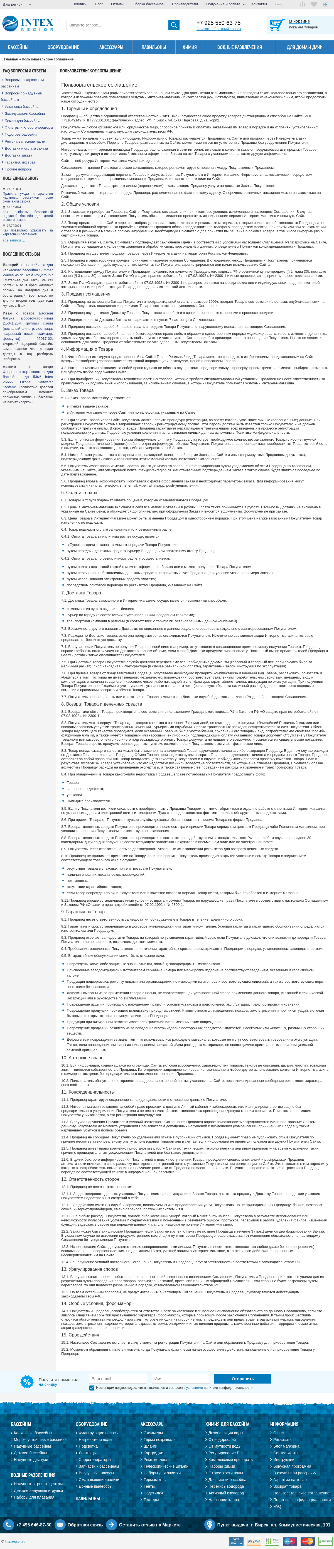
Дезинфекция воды (225, 1433)
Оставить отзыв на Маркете (150, 1525)
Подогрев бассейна (21, 134)
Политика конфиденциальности (302, 1499)
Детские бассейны (30, 1453)
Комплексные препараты (231, 1459)
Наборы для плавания (34, 1497)
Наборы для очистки (162, 1473)
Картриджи (153, 1453)
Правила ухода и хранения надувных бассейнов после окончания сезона (28, 197)
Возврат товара (287, 1486)
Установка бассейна (21, 106)
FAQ (279, 4)
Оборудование (63, 47)
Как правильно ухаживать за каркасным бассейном (28, 232)
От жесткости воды (225, 1473)
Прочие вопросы (19, 169)
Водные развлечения (239, 47)
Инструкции (283, 1459)
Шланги (150, 1446)
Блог (99, 4)
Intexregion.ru (15, 1541)
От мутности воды (224, 1446)
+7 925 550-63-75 (218, 23)
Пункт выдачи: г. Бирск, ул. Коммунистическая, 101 (273, 1525)
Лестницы (88, 1453)
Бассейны (18, 47)
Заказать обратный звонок (219, 29)
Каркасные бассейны (33, 1433)
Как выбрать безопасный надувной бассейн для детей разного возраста (28, 216)
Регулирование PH (225, 1453)
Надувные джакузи (31, 1459)
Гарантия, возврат (20, 162)
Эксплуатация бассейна (25, 113)
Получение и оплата (223, 4)
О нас (278, 1433)
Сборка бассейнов (148, 4)
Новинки (79, 4)
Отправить (243, 1378)
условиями (194, 1388)
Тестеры (151, 1499)
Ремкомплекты (157, 1459)
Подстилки (153, 1493)
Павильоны (154, 47)
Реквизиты (283, 1439)
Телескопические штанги (166, 1466)
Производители (185, 4)
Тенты (149, 1486)
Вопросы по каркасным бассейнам (22, 83)
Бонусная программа (292, 1466)
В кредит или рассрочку (294, 1473)
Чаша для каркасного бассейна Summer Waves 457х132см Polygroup (28, 270)
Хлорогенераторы (95, 1459)
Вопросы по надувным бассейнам (22, 96)
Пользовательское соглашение (301, 1493)
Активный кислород (226, 1493)
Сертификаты (285, 1453)
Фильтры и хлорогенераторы (29, 127)
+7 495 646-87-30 (33, 1525)
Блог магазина (286, 1446)
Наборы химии (221, 1466)
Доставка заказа (18, 155)
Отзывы (117, 4)
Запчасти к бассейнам (99, 1466)
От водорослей (222, 1439)
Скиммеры (153, 1433)
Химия (190, 47)
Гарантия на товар (290, 1479)
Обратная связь (85, 1525)
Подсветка (88, 1446)
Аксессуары (111, 47)
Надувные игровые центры (38, 1484)
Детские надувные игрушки (38, 1490)
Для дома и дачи (305, 47)
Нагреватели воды (95, 1439)
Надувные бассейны (32, 1446)
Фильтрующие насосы (99, 1433)
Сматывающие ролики (99, 1479)
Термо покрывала (160, 1439)
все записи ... (14, 240)
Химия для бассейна (22, 120)
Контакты (259, 4)
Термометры (155, 1479)
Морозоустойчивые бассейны (40, 1439)
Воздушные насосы (96, 1473)
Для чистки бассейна (227, 1479)
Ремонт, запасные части (25, 141)
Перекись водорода (226, 1486)
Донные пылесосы (95, 1486)
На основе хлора (223, 1499)
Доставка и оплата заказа (26, 148)
